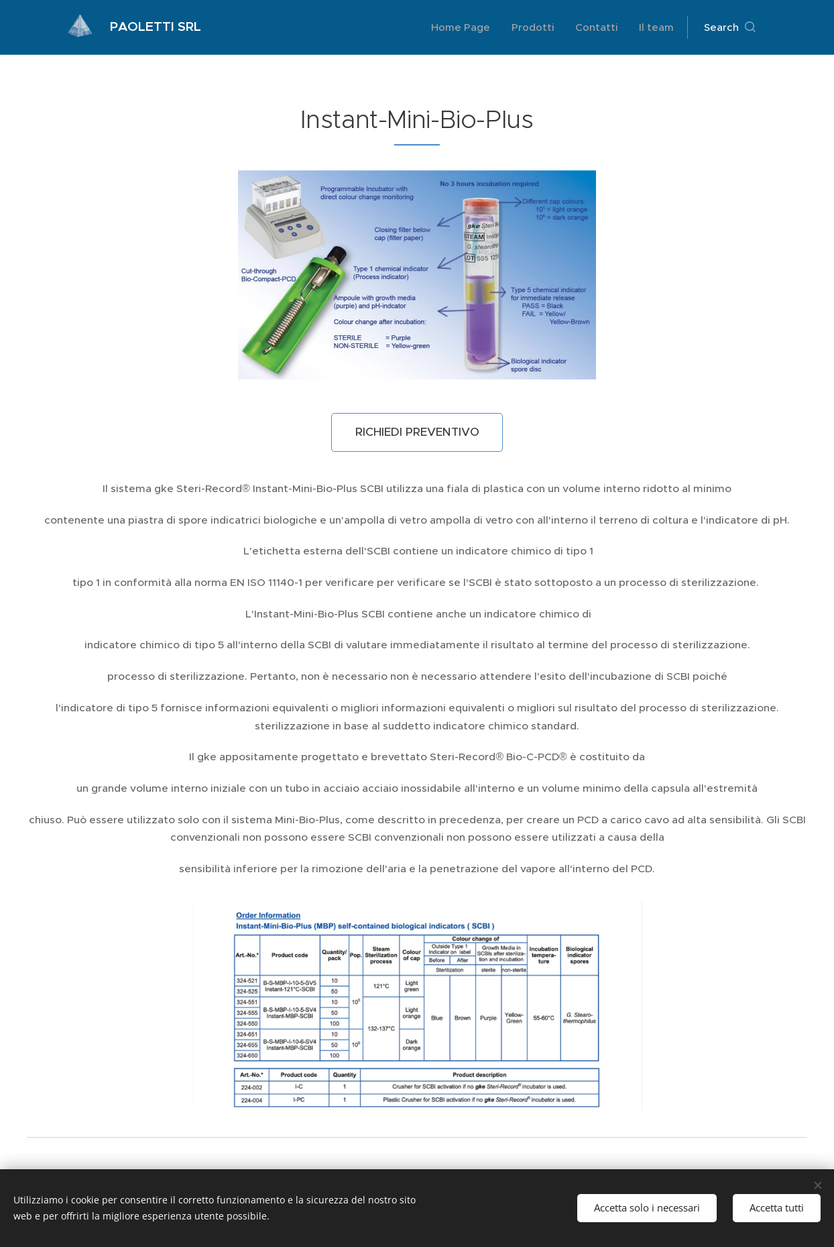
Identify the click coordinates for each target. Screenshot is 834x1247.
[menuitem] (464, 27)
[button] (729, 27)
